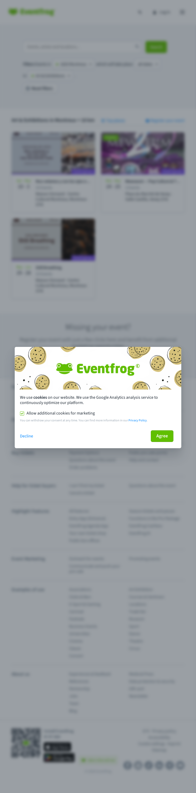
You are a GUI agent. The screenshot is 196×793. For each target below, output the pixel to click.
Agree (162, 436)
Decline (26, 436)
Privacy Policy (137, 420)
